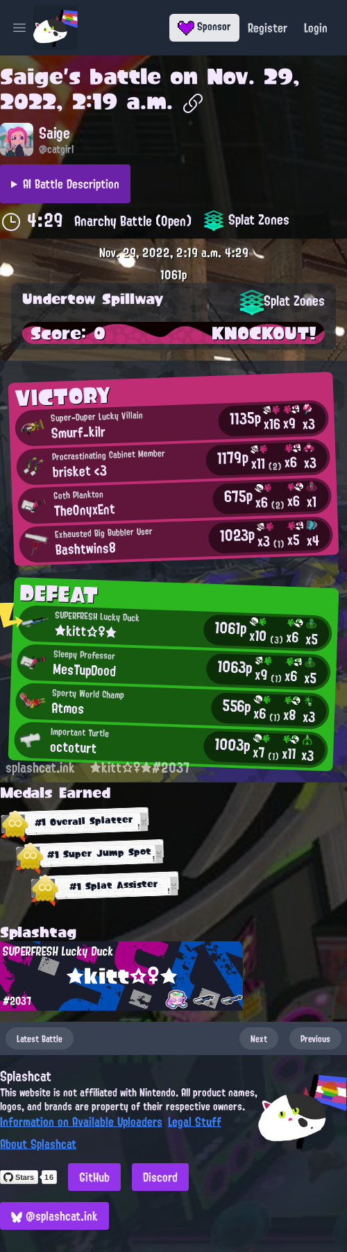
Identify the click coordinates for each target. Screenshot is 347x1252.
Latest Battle (39, 1038)
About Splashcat (38, 1143)
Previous (315, 1038)
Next (259, 1038)
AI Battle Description (71, 183)
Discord (160, 1177)
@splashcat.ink (54, 1216)
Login (316, 28)
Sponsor (204, 26)
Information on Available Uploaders (81, 1121)
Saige (31, 76)
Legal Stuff (194, 1121)
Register (267, 28)
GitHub (94, 1177)
